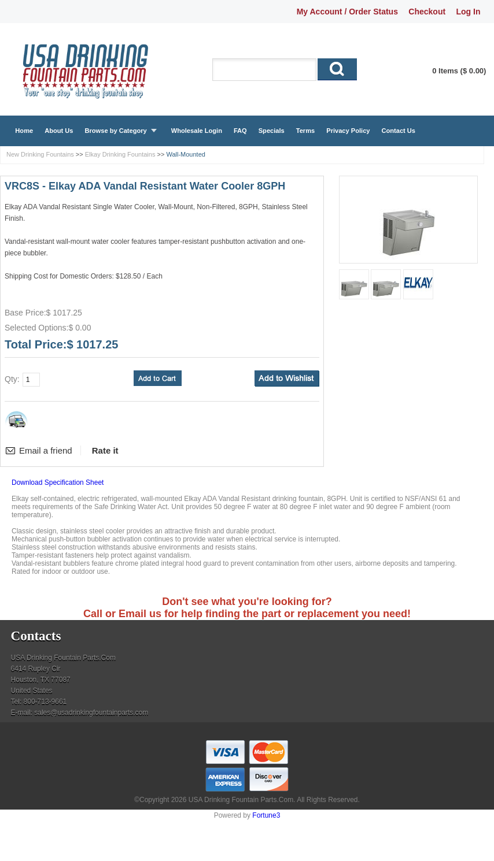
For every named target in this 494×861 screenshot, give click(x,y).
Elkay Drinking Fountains (120, 154)
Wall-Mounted (185, 154)
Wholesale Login (196, 130)
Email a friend (45, 450)
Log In (468, 11)
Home (24, 130)
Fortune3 (266, 815)
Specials (272, 130)
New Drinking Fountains (40, 154)
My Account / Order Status (347, 11)
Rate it (105, 450)
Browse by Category (115, 130)
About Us (59, 130)
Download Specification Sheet (58, 482)
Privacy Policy (348, 130)
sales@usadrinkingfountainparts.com (91, 712)
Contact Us (398, 130)
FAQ (240, 130)
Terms (305, 130)
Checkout (426, 11)
